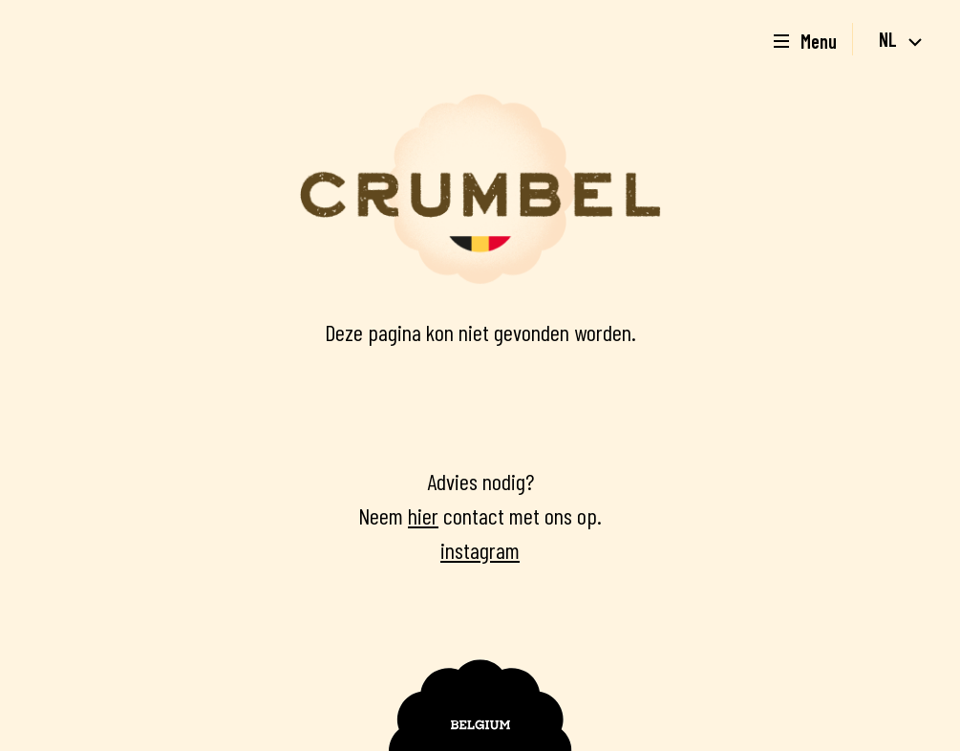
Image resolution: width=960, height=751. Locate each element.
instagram (480, 550)
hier (423, 515)
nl (900, 39)
